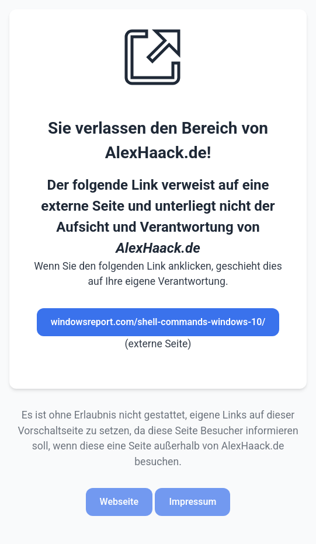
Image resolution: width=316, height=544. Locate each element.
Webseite (119, 501)
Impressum (192, 501)
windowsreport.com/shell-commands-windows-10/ (158, 321)
